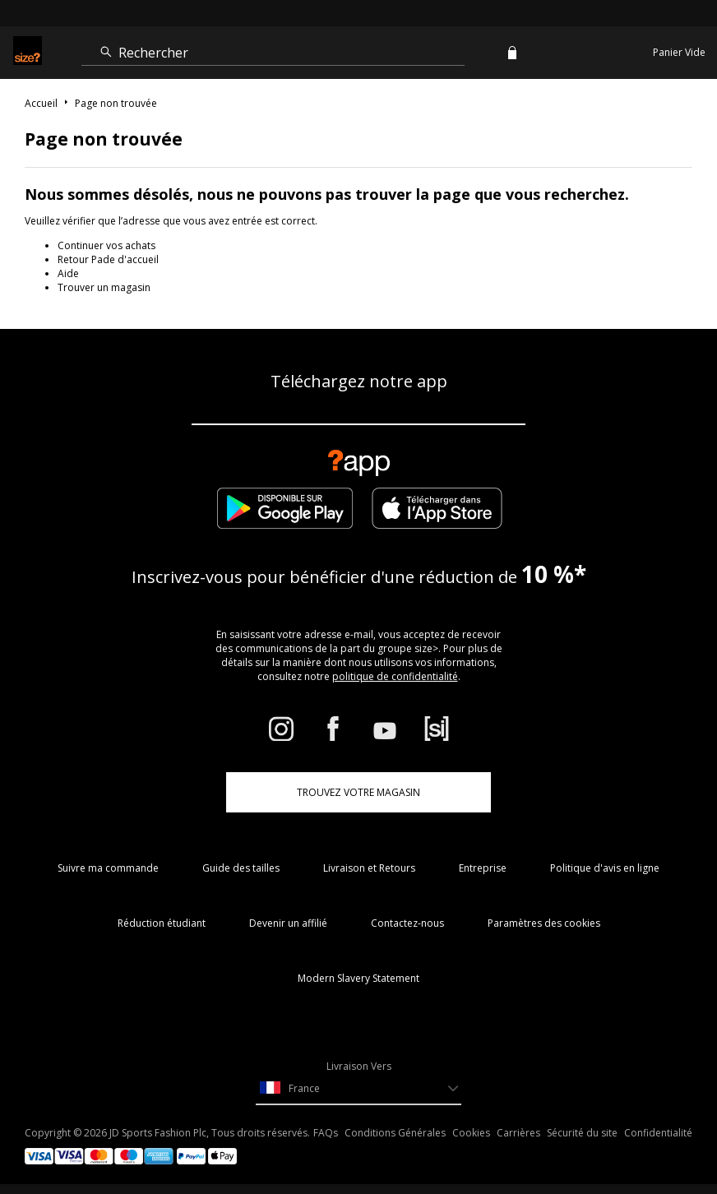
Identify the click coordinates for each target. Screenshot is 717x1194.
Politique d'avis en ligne (604, 868)
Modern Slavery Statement (358, 978)
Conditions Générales (395, 1133)
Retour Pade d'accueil (108, 259)
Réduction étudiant (162, 923)
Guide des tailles (241, 868)
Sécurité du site (582, 1133)
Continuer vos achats (106, 245)
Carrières (518, 1133)
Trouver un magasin (104, 287)
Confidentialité (658, 1133)
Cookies (471, 1133)
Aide (68, 273)
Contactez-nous (407, 923)
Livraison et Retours (369, 868)
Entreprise (483, 868)
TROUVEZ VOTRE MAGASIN (358, 792)
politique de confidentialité (395, 676)
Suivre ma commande (108, 868)
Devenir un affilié (288, 923)
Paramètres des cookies (544, 923)
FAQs (325, 1133)
